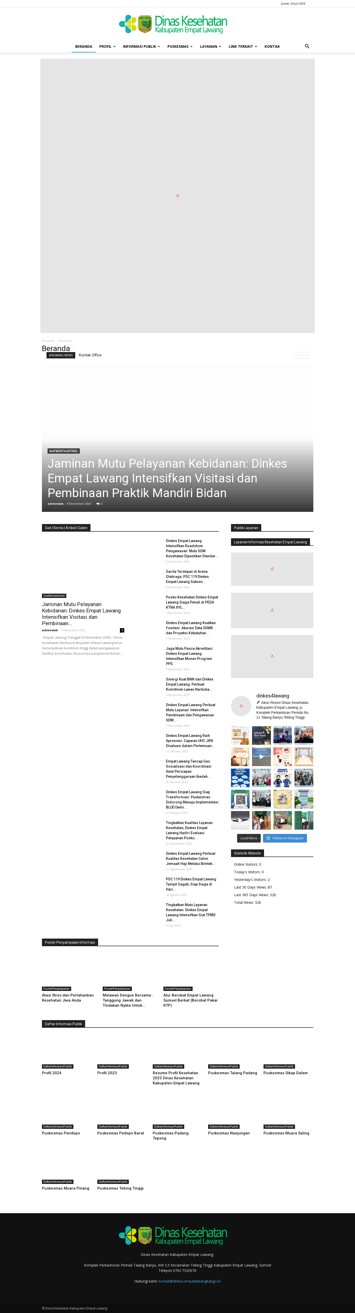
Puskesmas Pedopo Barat (120, 1133)
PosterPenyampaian (56, 988)
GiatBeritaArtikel (63, 451)
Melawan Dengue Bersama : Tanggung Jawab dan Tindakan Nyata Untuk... (128, 1000)
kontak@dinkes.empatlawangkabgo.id (189, 1281)
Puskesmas (180, 46)
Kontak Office (90, 355)
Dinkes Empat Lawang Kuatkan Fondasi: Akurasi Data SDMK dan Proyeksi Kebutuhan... (191, 628)
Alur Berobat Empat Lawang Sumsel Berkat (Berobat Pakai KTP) (190, 1000)
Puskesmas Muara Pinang (65, 1188)
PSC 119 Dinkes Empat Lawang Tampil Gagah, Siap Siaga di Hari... (191, 884)
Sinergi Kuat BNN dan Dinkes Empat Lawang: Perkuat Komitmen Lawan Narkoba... (189, 684)
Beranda (83, 46)
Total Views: (244, 902)
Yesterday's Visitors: (251, 879)
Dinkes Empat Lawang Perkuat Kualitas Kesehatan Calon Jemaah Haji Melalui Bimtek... (190, 858)
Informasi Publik (141, 46)
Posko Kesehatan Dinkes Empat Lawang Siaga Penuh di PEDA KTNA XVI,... (192, 602)
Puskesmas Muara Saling (286, 1133)
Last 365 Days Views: (252, 894)
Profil (107, 46)
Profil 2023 (107, 1073)
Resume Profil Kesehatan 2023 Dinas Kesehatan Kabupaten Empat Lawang (176, 1078)
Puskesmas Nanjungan (229, 1133)
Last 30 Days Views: (251, 887)
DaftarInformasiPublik (57, 1066)
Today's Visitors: (248, 871)
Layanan (210, 46)
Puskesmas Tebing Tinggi (120, 1188)
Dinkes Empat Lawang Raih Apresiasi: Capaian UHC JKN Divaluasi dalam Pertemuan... (190, 741)
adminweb (55, 503)
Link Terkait (243, 46)
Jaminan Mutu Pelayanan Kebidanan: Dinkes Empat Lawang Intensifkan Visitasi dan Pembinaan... (81, 613)
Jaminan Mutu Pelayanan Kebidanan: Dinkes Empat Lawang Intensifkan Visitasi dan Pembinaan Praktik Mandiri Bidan (167, 478)
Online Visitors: (246, 864)
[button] (307, 46)
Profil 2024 (51, 1073)
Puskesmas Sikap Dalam (286, 1073)
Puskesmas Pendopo (61, 1133)
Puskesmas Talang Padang (232, 1073)
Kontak (272, 46)
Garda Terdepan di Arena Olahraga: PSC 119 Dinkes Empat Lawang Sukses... (187, 577)
